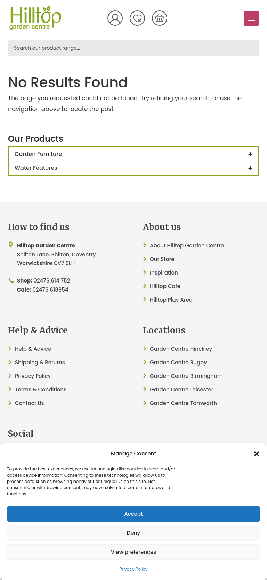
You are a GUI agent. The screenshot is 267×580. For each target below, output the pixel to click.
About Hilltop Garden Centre (187, 245)
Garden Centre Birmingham (186, 376)
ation (171, 272)
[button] (256, 453)
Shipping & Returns (40, 362)
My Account (115, 18)
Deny (133, 533)
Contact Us (29, 403)
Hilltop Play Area (171, 299)
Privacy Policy (133, 569)
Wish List (137, 18)
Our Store (162, 259)
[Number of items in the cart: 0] (159, 18)
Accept (133, 513)
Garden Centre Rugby (178, 362)
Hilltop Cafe (165, 286)
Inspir (157, 272)
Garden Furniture (136, 154)
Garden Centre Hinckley (181, 348)
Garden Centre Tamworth (183, 403)
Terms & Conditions (40, 389)
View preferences (133, 552)
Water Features (136, 168)
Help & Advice (33, 348)
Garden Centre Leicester (181, 389)
